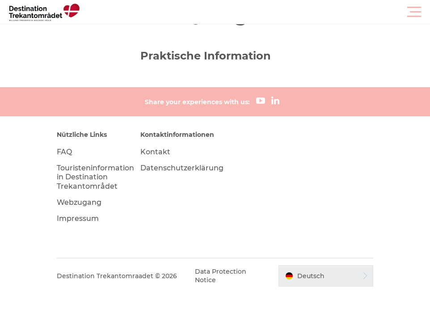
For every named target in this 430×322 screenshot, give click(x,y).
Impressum (78, 218)
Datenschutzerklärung (181, 168)
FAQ (64, 152)
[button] (255, 12)
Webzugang (79, 202)
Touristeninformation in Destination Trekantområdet (95, 177)
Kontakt (155, 152)
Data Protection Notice (220, 275)
